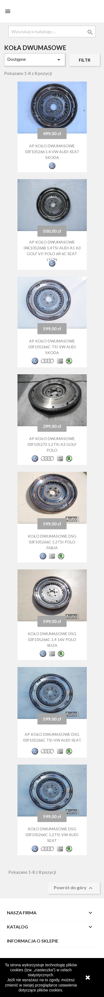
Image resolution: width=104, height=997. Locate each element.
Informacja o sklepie (32, 940)
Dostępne (34, 59)
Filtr (84, 59)
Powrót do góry (74, 888)
